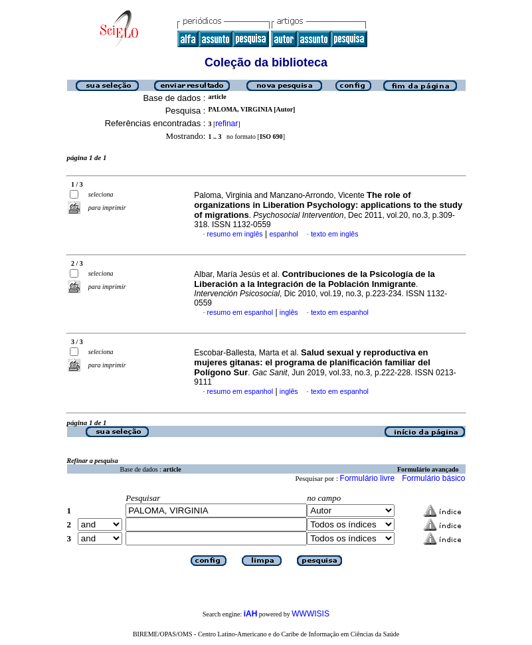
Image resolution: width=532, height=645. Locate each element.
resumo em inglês (235, 234)
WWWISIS (310, 613)
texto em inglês (335, 234)
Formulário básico (433, 478)
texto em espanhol (340, 312)
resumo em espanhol (240, 312)
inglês (289, 312)
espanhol (283, 234)
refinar (226, 123)
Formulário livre (367, 478)
